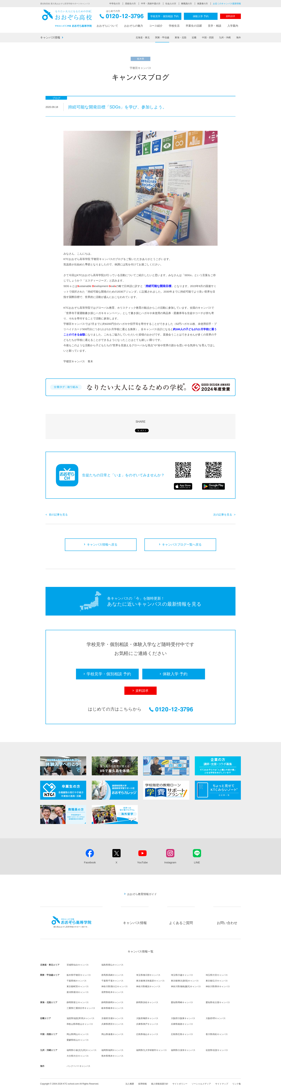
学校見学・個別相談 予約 (164, 16)
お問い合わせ (227, 923)
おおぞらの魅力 (133, 25)
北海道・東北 (143, 37)
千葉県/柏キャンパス (77, 980)
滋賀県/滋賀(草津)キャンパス (80, 1018)
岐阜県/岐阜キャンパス (112, 1008)
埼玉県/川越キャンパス (182, 975)
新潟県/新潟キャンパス (78, 992)
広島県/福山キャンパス (147, 1034)
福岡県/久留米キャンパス (183, 1050)
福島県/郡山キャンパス (112, 965)
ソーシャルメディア (201, 1084)
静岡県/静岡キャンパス (112, 1002)
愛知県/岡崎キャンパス (182, 1002)
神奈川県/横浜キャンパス (148, 986)
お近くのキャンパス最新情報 (227, 3)
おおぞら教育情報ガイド (142, 894)
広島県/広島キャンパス (182, 1034)
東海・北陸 (180, 37)
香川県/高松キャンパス (217, 1034)
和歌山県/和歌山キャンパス (80, 1024)
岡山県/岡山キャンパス (78, 1034)
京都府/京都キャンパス (112, 1018)
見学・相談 (214, 25)
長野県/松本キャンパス (112, 992)
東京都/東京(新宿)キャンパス (185, 980)
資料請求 (230, 16)
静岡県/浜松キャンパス (147, 1002)
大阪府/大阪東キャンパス (183, 1018)
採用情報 (142, 1084)
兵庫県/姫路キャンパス (182, 1024)
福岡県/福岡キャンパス (112, 1050)
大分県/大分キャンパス (78, 1056)
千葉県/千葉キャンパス (112, 980)
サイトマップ (221, 1084)
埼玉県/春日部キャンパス (148, 975)
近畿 (194, 37)
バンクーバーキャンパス (78, 1066)
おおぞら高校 (67, 18)
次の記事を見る (222, 514)
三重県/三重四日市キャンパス (81, 1008)
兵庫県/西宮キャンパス (112, 1024)
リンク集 (236, 1084)
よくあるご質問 (181, 923)
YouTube (142, 862)
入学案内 (232, 25)
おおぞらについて (107, 25)
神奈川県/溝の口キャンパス (114, 986)
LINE (197, 862)
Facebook (90, 862)
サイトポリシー (179, 1084)
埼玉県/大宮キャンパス (217, 975)
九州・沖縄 (225, 37)
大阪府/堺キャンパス (216, 1018)
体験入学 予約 (201, 16)
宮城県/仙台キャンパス (78, 965)
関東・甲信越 (162, 37)
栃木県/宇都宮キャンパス (79, 975)
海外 (238, 37)
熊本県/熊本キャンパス (112, 1056)
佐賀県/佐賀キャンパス (217, 1050)
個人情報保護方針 (159, 1084)
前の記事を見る (58, 514)
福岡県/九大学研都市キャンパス (151, 1050)
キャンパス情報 (50, 37)
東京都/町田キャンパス (78, 986)
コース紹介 (156, 25)
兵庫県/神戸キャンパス (147, 1024)
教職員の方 (186, 3)
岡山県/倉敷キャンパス (112, 1034)
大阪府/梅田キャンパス (147, 1018)
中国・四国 (208, 37)
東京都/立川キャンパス (217, 980)
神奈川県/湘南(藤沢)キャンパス (186, 986)
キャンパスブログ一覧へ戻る (182, 544)
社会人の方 (170, 3)
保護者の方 (202, 3)
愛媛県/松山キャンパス (78, 1040)
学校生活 (174, 25)
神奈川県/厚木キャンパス (218, 986)
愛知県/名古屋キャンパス (218, 1002)
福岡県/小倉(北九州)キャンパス (82, 1050)
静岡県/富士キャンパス (78, 1002)
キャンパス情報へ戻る (102, 544)
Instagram (170, 862)
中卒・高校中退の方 (150, 3)
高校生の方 (130, 3)
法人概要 (129, 1084)
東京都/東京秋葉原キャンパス (150, 980)
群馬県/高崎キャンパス (112, 975)
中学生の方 (114, 3)
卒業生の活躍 (194, 25)
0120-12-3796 (122, 17)
